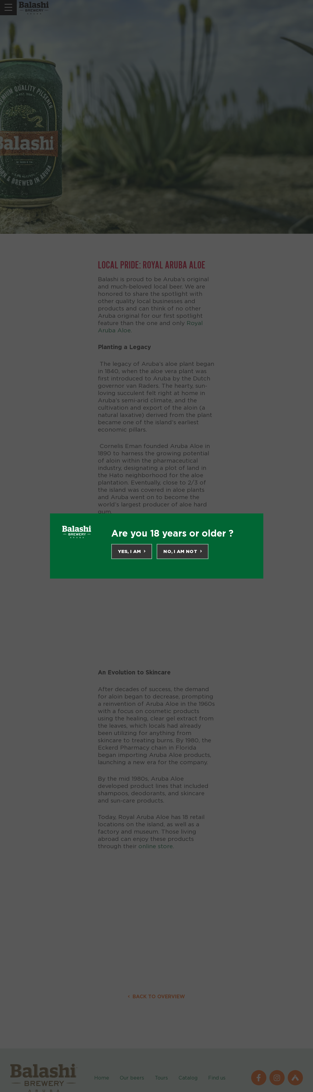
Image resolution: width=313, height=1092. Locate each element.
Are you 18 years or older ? (172, 533)
